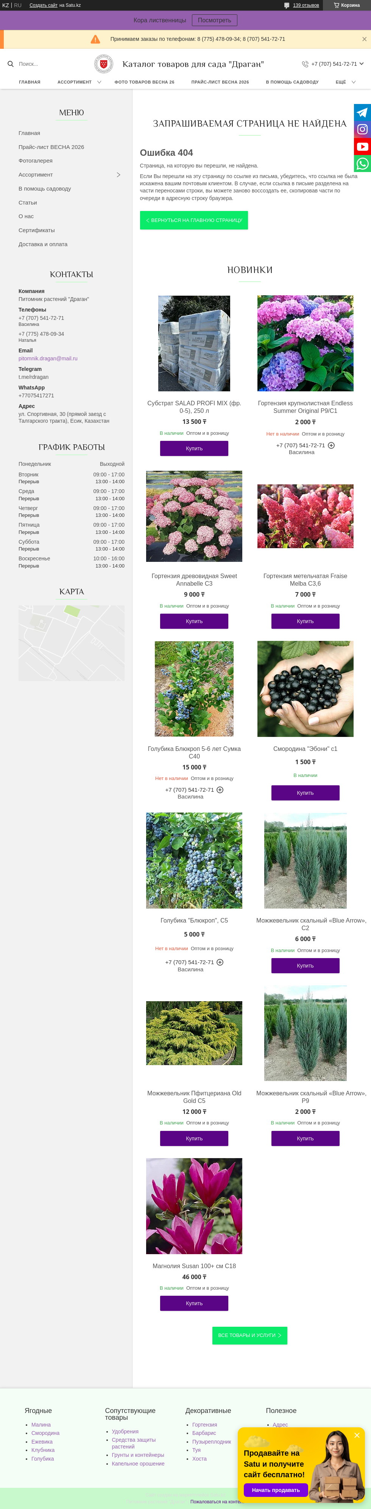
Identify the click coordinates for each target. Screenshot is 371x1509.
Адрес (280, 1425)
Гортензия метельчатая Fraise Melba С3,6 (305, 580)
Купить (194, 448)
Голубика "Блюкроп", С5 (194, 920)
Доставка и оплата (43, 244)
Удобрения (125, 1431)
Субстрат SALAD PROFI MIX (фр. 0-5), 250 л (194, 407)
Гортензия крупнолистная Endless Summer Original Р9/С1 (305, 407)
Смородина (45, 1433)
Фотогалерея (36, 160)
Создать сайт (44, 5)
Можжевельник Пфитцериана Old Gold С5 (194, 1097)
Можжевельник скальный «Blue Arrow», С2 (305, 924)
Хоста (199, 1459)
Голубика (42, 1459)
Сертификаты (37, 230)
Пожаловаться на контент (217, 1501)
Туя (196, 1450)
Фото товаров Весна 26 (145, 82)
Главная (30, 82)
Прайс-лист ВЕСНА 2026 (220, 82)
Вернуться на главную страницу (196, 220)
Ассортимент (75, 82)
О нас (26, 216)
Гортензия (204, 1425)
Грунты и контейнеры (138, 1455)
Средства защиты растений (134, 1443)
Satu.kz (217, 1495)
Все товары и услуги (246, 1335)
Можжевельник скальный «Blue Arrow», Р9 (305, 1097)
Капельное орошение (138, 1464)
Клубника (43, 1450)
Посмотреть (214, 20)
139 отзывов (306, 5)
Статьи (28, 202)
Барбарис (204, 1433)
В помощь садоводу (292, 82)
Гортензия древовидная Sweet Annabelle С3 (194, 580)
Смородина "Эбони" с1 (305, 749)
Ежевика (42, 1442)
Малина (41, 1425)
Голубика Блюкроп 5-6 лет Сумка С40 (194, 753)
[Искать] (10, 64)
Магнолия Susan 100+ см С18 (194, 1266)
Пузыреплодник (211, 1442)
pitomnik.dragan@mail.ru (48, 358)
